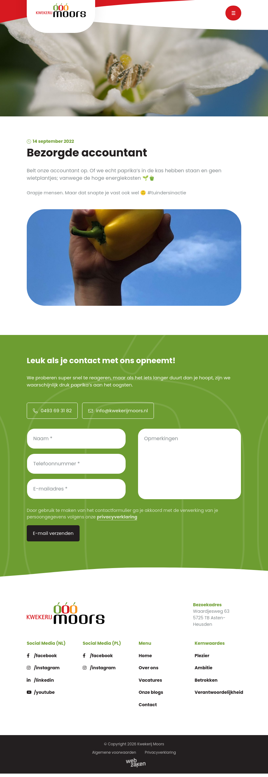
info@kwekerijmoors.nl (117, 413)
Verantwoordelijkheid (221, 696)
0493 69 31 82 (52, 413)
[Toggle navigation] (233, 13)
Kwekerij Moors (150, 748)
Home (146, 659)
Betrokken (207, 683)
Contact (148, 708)
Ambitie (204, 671)
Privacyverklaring (161, 756)
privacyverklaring (117, 520)
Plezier (202, 659)
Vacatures (151, 683)
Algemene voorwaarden (113, 756)
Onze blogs (152, 696)
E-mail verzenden (53, 536)
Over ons (149, 671)
